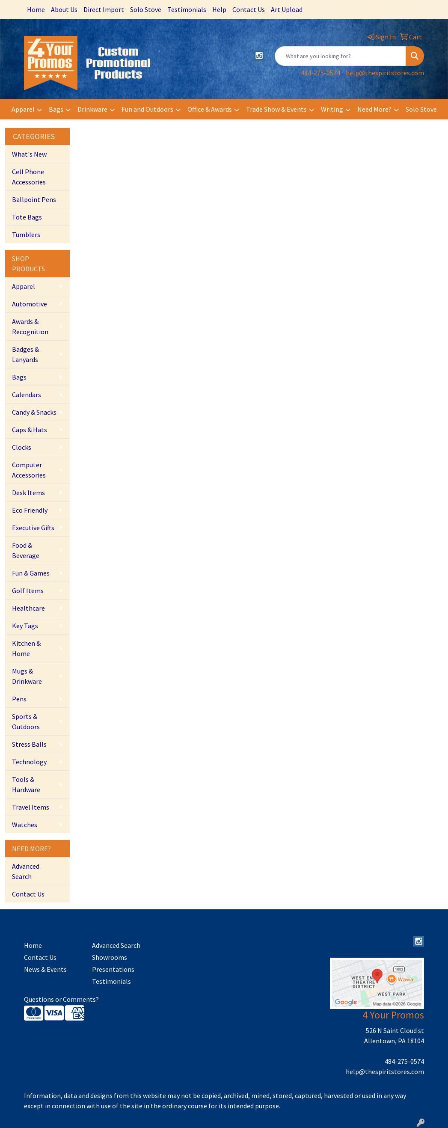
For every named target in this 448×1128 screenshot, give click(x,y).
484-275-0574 (320, 72)
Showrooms (109, 957)
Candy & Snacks (34, 412)
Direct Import (103, 9)
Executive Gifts (33, 527)
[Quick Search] (340, 56)
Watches (24, 824)
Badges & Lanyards (25, 354)
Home (36, 9)
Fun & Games (31, 573)
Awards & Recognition (30, 326)
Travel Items (30, 807)
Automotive (29, 304)
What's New (29, 154)
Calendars (26, 394)
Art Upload (287, 9)
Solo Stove (145, 9)
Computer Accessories (29, 469)
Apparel (23, 109)
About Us (64, 9)
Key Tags (25, 625)
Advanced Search (25, 871)
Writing (332, 109)
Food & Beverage (25, 550)
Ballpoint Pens (34, 199)
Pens (19, 699)
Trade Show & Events (276, 109)
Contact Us (248, 9)
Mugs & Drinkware (27, 676)
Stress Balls (29, 744)
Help (219, 9)
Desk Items (28, 492)
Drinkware (92, 109)
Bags (56, 109)
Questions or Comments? (61, 999)
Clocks (21, 447)
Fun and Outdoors (147, 109)
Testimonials (186, 9)
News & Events (45, 969)
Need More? (374, 109)
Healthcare (28, 608)
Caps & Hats (29, 429)
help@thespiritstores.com (385, 72)
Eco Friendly (29, 510)
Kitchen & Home (26, 648)
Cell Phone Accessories (29, 176)
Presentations (113, 969)
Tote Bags (27, 217)
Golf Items (28, 590)
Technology (29, 761)
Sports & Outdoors (26, 721)
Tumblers (26, 234)
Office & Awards (209, 109)
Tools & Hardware (26, 784)
